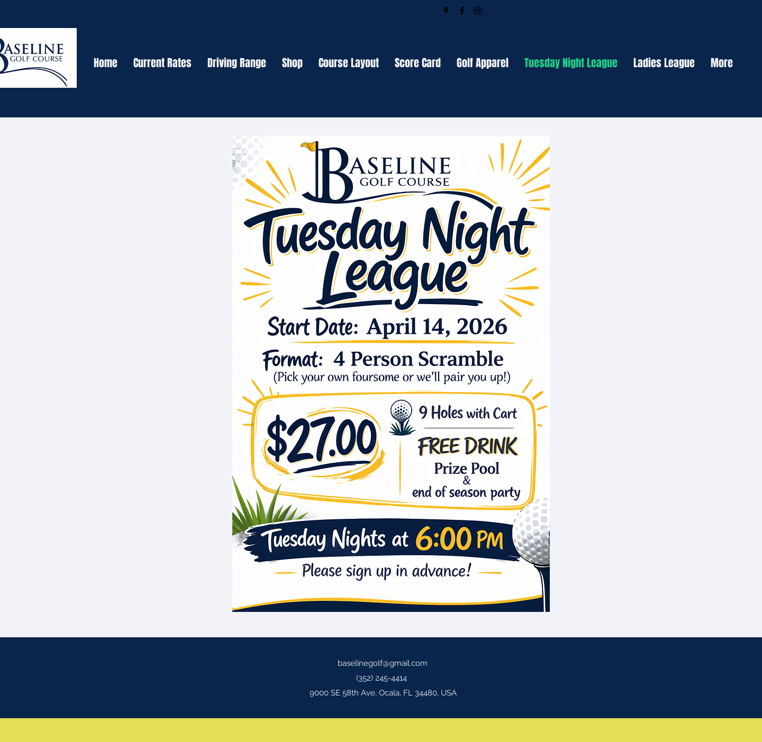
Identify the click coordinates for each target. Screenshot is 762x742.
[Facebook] (462, 10)
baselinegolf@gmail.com (383, 663)
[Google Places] (446, 10)
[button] (622, 10)
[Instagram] (478, 10)
